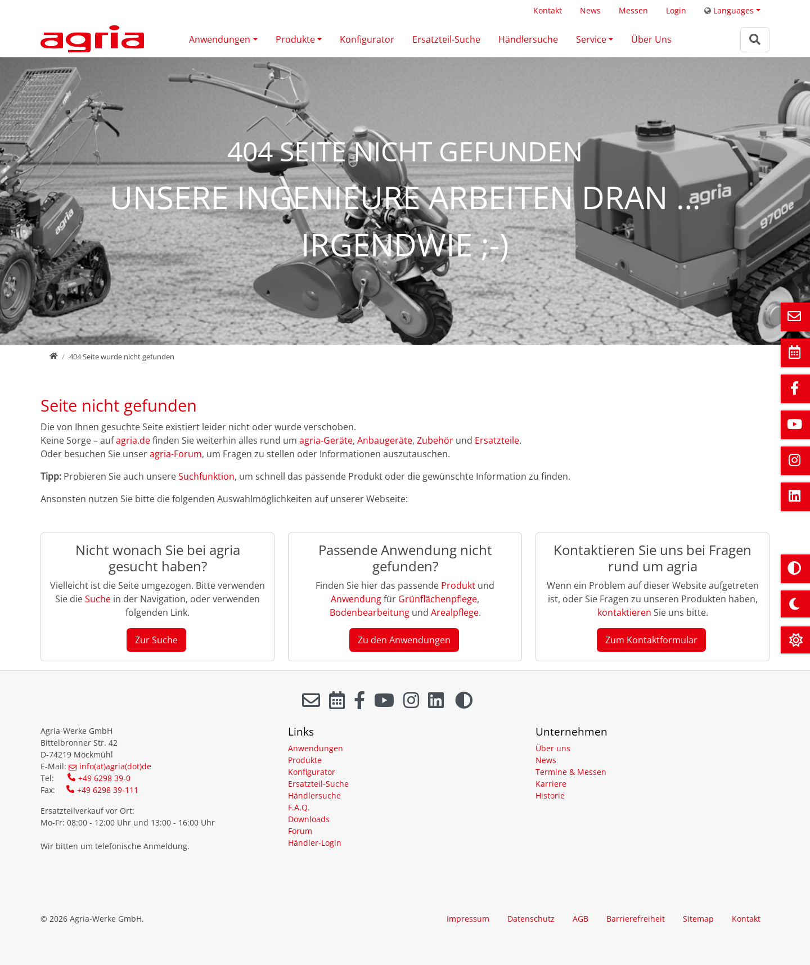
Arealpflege (455, 612)
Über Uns (651, 39)
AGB (580, 918)
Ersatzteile (497, 440)
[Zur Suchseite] (755, 39)
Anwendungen (219, 39)
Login (676, 10)
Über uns (553, 748)
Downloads (309, 819)
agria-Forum (176, 454)
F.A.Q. (299, 807)
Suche (98, 599)
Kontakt (547, 10)
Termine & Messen (571, 771)
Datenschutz (531, 918)
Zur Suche (156, 640)
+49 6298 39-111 (107, 789)
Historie (550, 795)
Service (591, 39)
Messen (633, 10)
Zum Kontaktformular (651, 640)
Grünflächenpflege (437, 599)
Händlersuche (528, 39)
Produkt (459, 585)
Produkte (295, 39)
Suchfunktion (206, 476)
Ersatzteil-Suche (446, 39)
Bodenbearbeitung (371, 612)
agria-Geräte (326, 440)
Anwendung (356, 599)
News (590, 10)
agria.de (133, 440)
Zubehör (435, 440)
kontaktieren (624, 612)
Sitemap (698, 918)
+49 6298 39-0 (104, 778)
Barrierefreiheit (635, 918)
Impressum (468, 918)
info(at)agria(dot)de (115, 766)
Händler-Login (314, 842)
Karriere (551, 783)
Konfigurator (367, 39)
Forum (300, 831)
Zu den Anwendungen (404, 640)
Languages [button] (729, 10)
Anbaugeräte (384, 440)
